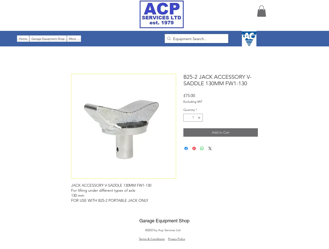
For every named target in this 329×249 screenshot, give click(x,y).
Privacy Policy (176, 239)
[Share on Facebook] (186, 148)
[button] (261, 11)
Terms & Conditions (152, 239)
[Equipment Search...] (196, 39)
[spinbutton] (193, 117)
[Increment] (199, 117)
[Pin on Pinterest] (194, 148)
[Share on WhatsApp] (202, 148)
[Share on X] (210, 148)
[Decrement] (186, 117)
